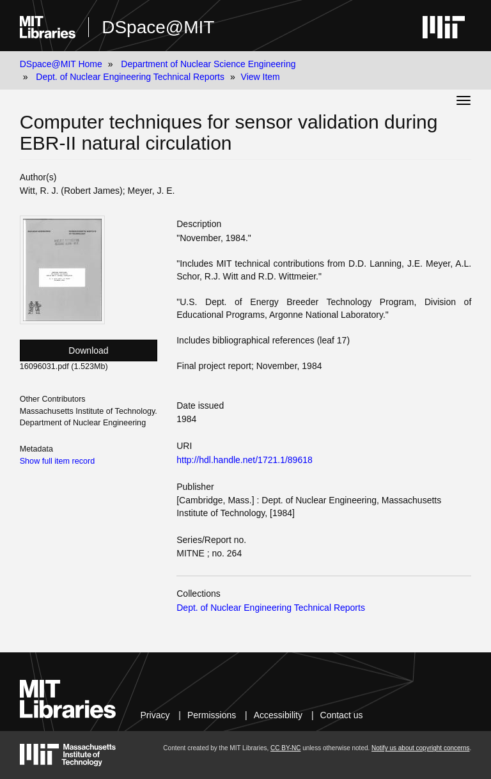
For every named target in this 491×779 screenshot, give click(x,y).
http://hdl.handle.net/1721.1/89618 (244, 460)
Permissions (211, 715)
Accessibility (278, 715)
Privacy (155, 715)
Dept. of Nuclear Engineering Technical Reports (130, 77)
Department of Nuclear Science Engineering (208, 64)
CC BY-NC (285, 747)
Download (88, 350)
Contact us (341, 715)
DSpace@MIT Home (61, 64)
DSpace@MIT (158, 27)
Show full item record (57, 461)
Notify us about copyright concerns (420, 747)
